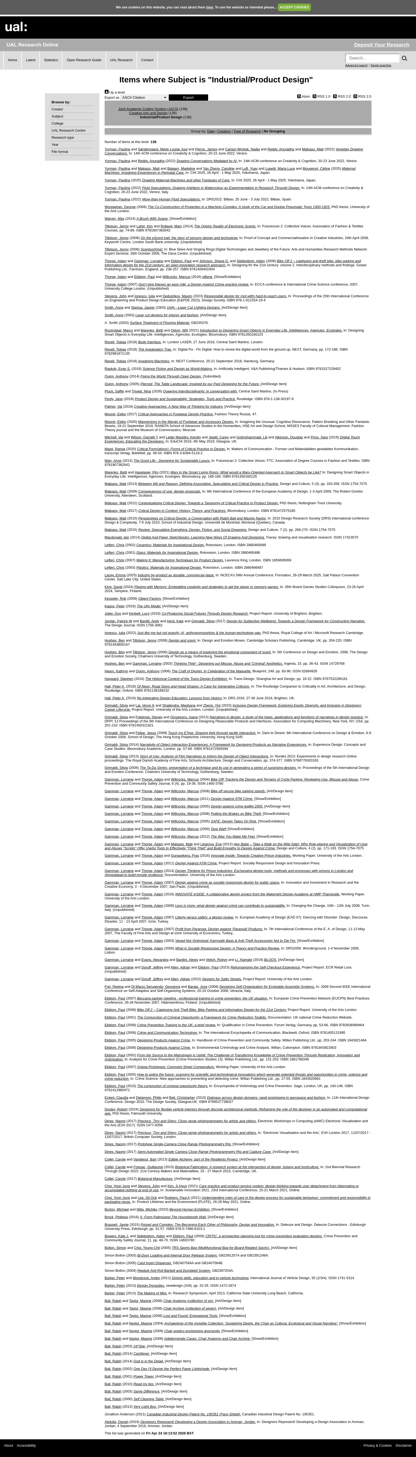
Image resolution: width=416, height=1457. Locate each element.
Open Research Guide (84, 60)
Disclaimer (404, 1445)
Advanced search (356, 65)
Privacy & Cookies (377, 1445)
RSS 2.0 (341, 96)
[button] (188, 97)
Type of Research (247, 131)
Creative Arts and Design (148, 113)
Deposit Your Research (381, 45)
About (8, 1445)
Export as (112, 97)
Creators (224, 131)
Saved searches (381, 65)
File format (60, 152)
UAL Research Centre (69, 130)
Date (211, 131)
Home (12, 60)
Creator (57, 109)
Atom (302, 96)
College (57, 123)
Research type (63, 137)
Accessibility (26, 1445)
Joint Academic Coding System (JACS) (148, 109)
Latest (30, 60)
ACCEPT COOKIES (294, 7)
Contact (147, 60)
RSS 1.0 (321, 96)
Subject (57, 116)
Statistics (51, 60)
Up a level (115, 92)
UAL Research (121, 60)
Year (55, 145)
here (209, 7)
